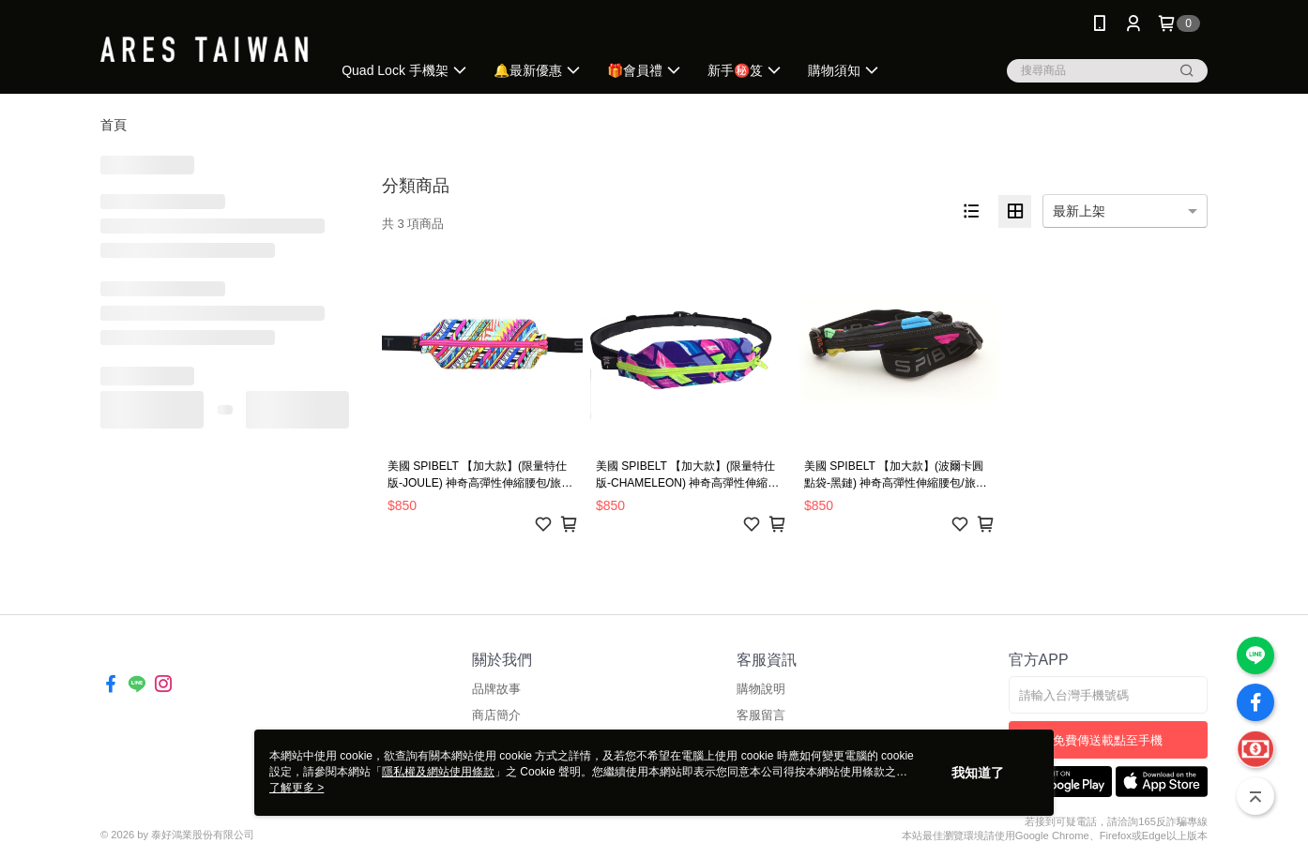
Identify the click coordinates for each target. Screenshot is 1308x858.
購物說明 (761, 689)
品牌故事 (496, 689)
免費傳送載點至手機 (1108, 740)
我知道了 (977, 772)
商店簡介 (496, 715)
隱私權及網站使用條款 (438, 771)
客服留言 (761, 715)
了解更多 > (296, 787)
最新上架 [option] (1079, 210)
